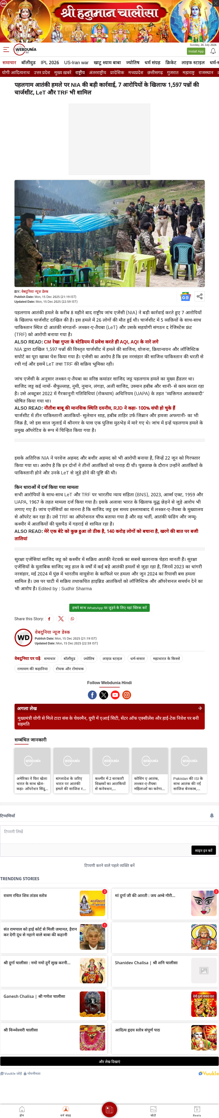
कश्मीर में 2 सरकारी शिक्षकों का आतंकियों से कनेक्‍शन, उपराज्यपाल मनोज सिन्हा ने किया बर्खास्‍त (111, 783)
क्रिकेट (171, 62)
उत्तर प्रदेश (42, 72)
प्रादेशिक (117, 72)
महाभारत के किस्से (166, 658)
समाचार (9, 62)
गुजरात (173, 72)
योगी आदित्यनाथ (16, 72)
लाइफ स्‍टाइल (193, 62)
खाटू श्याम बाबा (107, 62)
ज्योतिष (133, 62)
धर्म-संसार (137, 658)
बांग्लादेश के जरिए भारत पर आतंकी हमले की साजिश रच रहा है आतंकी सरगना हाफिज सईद (71, 783)
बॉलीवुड (28, 62)
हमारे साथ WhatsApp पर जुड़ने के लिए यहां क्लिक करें (109, 607)
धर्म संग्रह (152, 62)
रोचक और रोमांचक (70, 668)
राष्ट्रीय (80, 72)
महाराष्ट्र (189, 72)
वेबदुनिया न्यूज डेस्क (34, 291)
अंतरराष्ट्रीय (97, 72)
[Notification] (212, 50)
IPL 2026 (50, 62)
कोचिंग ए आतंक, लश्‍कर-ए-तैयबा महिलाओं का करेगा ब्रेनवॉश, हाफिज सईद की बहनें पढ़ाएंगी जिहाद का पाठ (149, 783)
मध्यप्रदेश (135, 72)
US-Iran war (76, 62)
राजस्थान (206, 72)
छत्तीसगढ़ (155, 72)
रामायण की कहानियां (32, 668)
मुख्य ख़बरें (62, 72)
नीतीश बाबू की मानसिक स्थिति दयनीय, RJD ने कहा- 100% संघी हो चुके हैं (109, 408)
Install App (196, 51)
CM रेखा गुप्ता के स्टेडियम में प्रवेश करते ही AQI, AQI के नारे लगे (101, 342)
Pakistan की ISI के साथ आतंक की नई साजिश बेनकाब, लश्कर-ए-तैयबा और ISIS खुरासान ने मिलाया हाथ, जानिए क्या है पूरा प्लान (188, 783)
